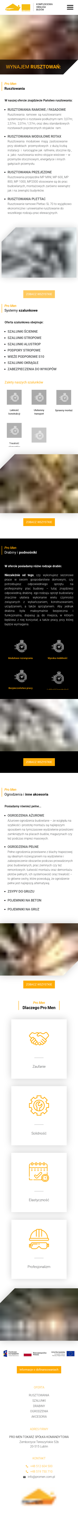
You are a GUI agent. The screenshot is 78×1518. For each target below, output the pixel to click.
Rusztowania (39, 1395)
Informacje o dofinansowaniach (39, 1369)
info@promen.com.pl (39, 1477)
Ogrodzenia (39, 1411)
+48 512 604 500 (39, 1466)
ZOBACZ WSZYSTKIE (42, 522)
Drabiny (39, 1406)
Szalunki (39, 1400)
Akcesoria (39, 1416)
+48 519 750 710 (39, 1471)
